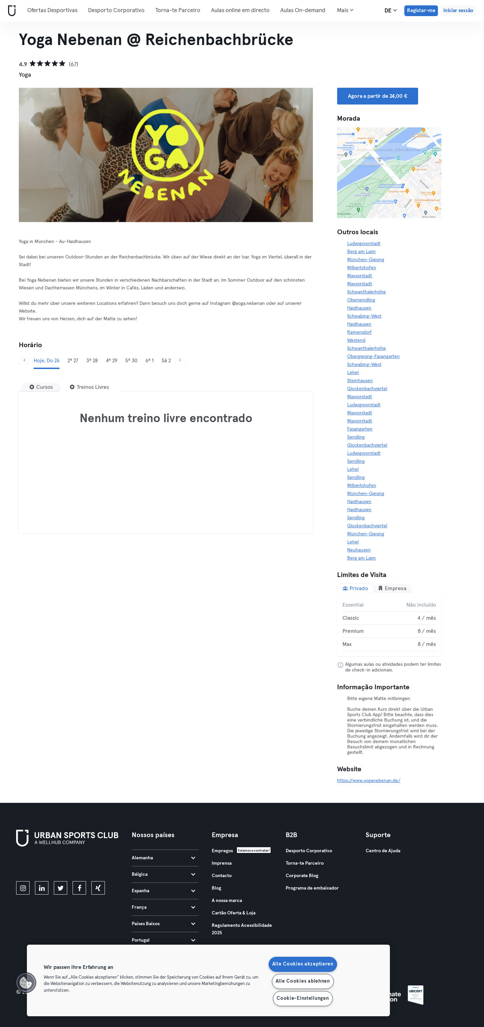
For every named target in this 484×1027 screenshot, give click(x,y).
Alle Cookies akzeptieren (302, 964)
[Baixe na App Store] (39, 865)
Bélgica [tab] (163, 874)
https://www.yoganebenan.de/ (368, 780)
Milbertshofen (361, 267)
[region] (208, 980)
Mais (345, 10)
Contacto (222, 875)
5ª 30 (131, 360)
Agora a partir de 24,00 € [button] (377, 96)
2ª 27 (73, 360)
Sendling (356, 437)
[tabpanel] (389, 625)
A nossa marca (227, 900)
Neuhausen (359, 550)
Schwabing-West (364, 316)
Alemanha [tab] (163, 858)
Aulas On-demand (302, 10)
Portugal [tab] (163, 940)
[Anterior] (24, 360)
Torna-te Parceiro (177, 10)
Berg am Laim (361, 251)
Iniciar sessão (458, 10)
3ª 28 (92, 360)
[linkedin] (41, 888)
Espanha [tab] (163, 891)
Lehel (353, 372)
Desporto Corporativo (116, 10)
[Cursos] (41, 387)
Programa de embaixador (312, 888)
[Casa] (10, 11)
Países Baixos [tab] (163, 924)
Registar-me (421, 10)
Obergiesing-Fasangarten (373, 356)
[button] (26, 982)
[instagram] (23, 888)
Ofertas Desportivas (52, 10)
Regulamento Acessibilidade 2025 (242, 929)
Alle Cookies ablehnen (303, 981)
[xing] (98, 888)
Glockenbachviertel (367, 388)
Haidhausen (359, 308)
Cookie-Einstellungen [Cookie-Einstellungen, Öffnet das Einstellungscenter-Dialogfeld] (303, 998)
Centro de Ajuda (383, 851)
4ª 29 (111, 360)
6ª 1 (150, 360)
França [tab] (163, 907)
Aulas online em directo (240, 10)
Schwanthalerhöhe (366, 292)
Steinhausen (360, 380)
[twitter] (60, 888)
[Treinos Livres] (89, 387)
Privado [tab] (355, 588)
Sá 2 (166, 360)
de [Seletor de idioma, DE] (391, 10)
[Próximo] (180, 360)
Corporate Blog (302, 875)
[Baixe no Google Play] (88, 865)
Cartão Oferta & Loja (233, 913)
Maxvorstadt (359, 276)
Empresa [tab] (392, 588)
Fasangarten (359, 429)
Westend (356, 340)
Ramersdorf (359, 332)
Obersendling (361, 300)
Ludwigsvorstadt (363, 243)
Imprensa (222, 863)
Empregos (222, 851)
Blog (216, 888)
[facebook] (79, 888)
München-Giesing (365, 259)
